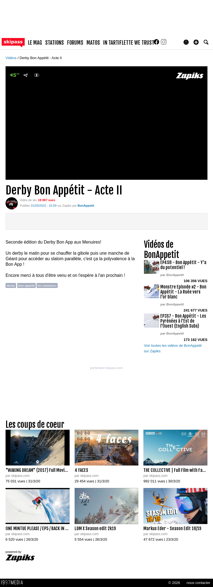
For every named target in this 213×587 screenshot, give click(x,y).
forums (75, 42)
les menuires (47, 285)
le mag (35, 42)
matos (93, 42)
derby (11, 285)
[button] (196, 42)
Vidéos (11, 58)
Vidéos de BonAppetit (161, 249)
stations (54, 42)
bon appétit (26, 285)
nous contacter (198, 583)
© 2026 (174, 583)
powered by (20, 556)
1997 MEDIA (13, 582)
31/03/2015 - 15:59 (44, 205)
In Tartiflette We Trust (128, 42)
